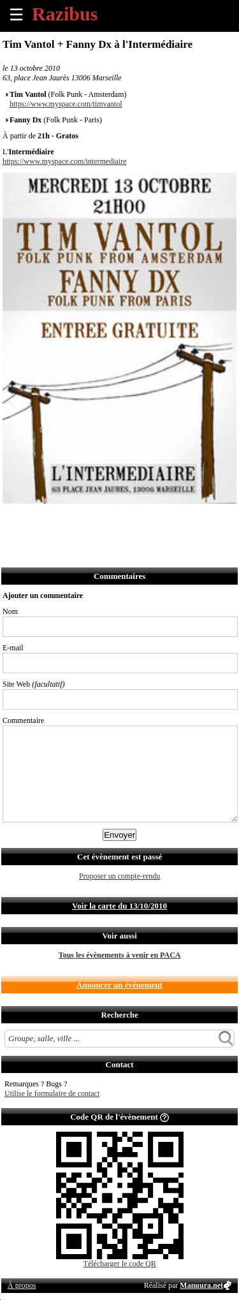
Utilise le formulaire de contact (51, 1093)
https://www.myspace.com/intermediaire (65, 161)
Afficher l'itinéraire (181, 520)
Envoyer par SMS (97, 520)
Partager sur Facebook (13, 520)
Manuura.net (201, 1285)
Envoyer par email (69, 520)
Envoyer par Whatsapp (125, 520)
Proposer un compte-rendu (119, 876)
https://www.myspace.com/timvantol (66, 103)
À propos (22, 1285)
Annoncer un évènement (119, 985)
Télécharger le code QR (119, 1263)
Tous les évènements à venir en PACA (120, 955)
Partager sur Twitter (41, 520)
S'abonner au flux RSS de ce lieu (153, 520)
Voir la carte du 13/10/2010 (119, 905)
